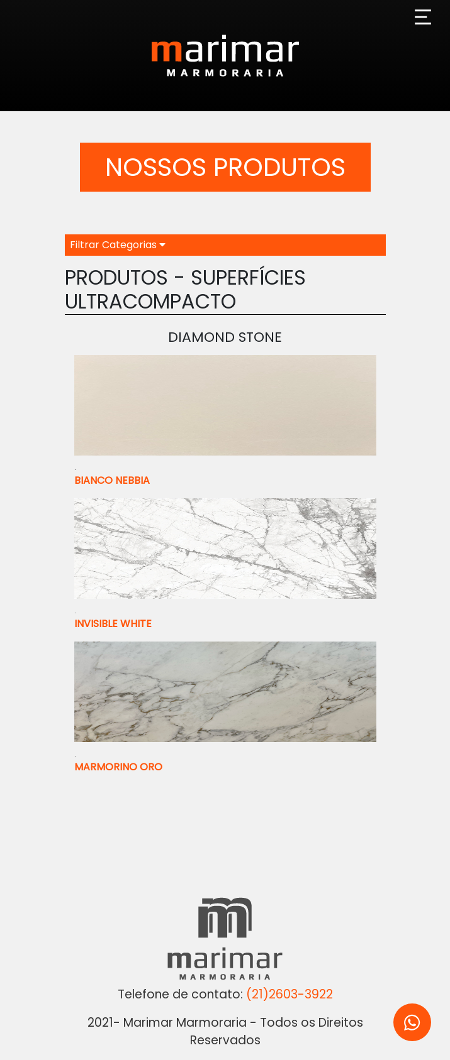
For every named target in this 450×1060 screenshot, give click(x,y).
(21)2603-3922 (289, 994)
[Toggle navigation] (423, 17)
